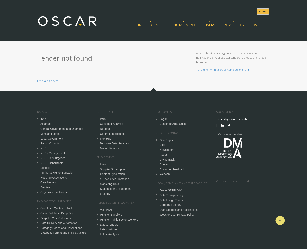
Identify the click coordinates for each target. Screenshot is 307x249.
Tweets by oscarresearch (231, 119)
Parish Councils (50, 143)
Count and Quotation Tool (56, 208)
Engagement (183, 25)
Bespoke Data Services (114, 143)
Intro (43, 119)
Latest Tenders (109, 224)
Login (263, 11)
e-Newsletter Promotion (114, 179)
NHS (43, 148)
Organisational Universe (55, 192)
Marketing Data (109, 184)
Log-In (164, 119)
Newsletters (167, 149)
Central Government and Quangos (61, 128)
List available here (47, 81)
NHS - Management (52, 153)
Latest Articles (108, 229)
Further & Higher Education (57, 172)
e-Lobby (105, 193)
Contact (164, 164)
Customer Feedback (172, 169)
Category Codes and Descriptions (61, 228)
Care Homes (48, 182)
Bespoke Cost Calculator (55, 218)
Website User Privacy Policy (177, 214)
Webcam (165, 174)
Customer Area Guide (173, 123)
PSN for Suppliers (111, 214)
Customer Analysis (111, 123)
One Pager (166, 140)
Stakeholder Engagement (115, 188)
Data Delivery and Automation (58, 223)
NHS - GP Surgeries (52, 158)
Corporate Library (170, 204)
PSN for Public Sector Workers (119, 219)
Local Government (51, 138)
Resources (234, 25)
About (163, 154)
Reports (105, 128)
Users (209, 25)
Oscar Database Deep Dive (57, 213)
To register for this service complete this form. (223, 69)
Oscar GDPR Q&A (171, 190)
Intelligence (150, 25)
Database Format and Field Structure (63, 232)
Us (254, 25)
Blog (162, 144)
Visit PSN (106, 209)
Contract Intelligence (112, 133)
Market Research (110, 148)
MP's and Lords (50, 133)
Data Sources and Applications (179, 209)
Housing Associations (53, 177)
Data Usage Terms (171, 200)
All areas (45, 123)
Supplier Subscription (113, 169)
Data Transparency (171, 195)
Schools (45, 167)
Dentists (45, 187)
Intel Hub (105, 138)
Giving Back (167, 159)
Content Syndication (112, 174)
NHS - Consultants (51, 163)
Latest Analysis (109, 234)
